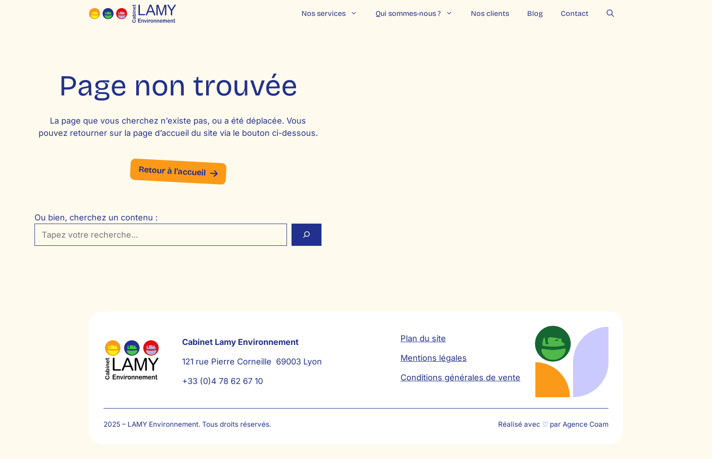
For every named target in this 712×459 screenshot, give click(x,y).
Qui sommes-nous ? (419, 13)
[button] (610, 13)
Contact (574, 13)
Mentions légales (433, 358)
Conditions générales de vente (460, 377)
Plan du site (423, 338)
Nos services (334, 13)
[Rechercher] (306, 235)
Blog (535, 13)
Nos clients (490, 13)
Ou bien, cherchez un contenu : (96, 217)
